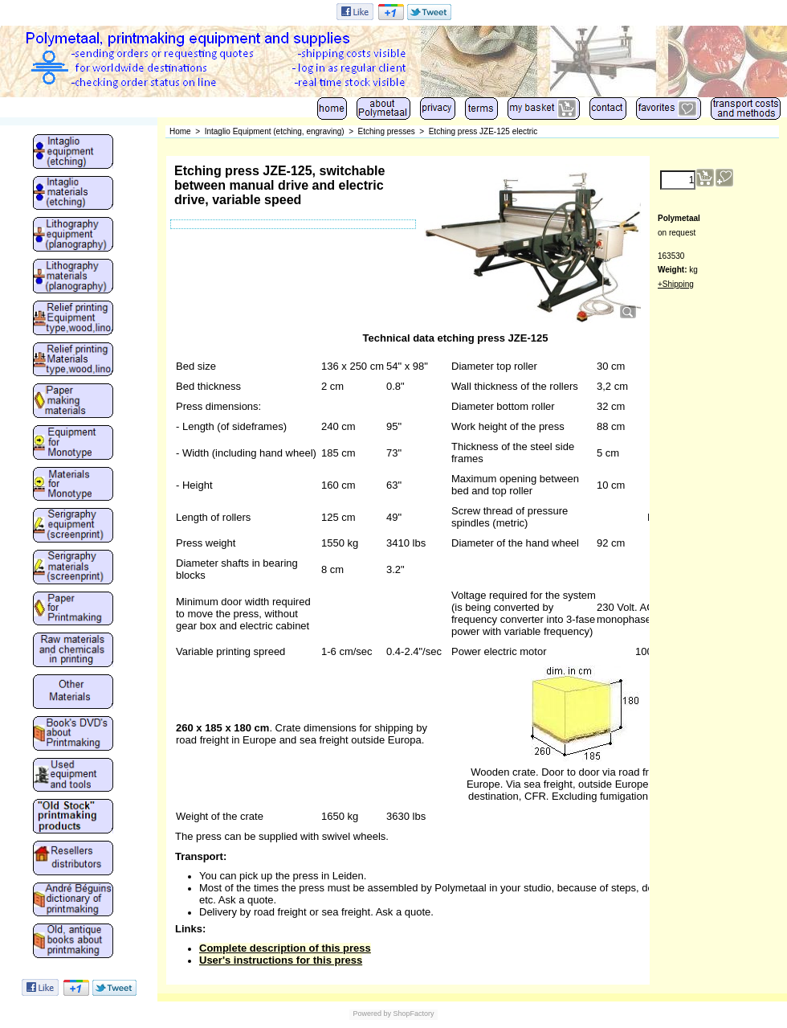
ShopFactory (412, 1014)
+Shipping (676, 284)
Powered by (372, 1014)
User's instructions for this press (280, 960)
